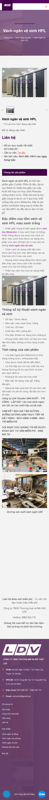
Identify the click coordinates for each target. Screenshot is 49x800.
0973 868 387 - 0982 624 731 (29, 690)
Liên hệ (5, 722)
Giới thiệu (6, 709)
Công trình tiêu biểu (10, 714)
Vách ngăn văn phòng (11, 738)
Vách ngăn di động (10, 734)
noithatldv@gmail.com (21, 696)
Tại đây (21, 152)
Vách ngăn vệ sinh (10, 743)
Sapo (32, 794)
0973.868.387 (11, 149)
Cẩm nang (6, 718)
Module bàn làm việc (10, 747)
